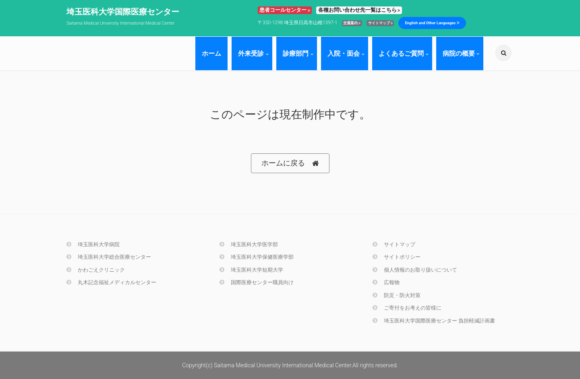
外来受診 (251, 53)
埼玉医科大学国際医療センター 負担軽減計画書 (434, 321)
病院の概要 (459, 53)
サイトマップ (380, 23)
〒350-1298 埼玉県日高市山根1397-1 (298, 22)
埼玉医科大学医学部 (249, 244)
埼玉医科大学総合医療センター (108, 257)
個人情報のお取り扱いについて (415, 270)
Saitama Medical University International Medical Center (120, 23)
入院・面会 (343, 53)
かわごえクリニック (95, 270)
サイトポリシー (396, 257)
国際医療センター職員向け (257, 282)
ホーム (211, 53)
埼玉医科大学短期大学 (251, 270)
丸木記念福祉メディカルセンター (111, 282)
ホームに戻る (290, 163)
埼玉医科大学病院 (93, 244)
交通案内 (351, 23)
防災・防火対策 (396, 295)
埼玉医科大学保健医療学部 (257, 257)
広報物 (386, 282)
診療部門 (296, 53)
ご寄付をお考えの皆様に (407, 308)
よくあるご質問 (401, 53)
